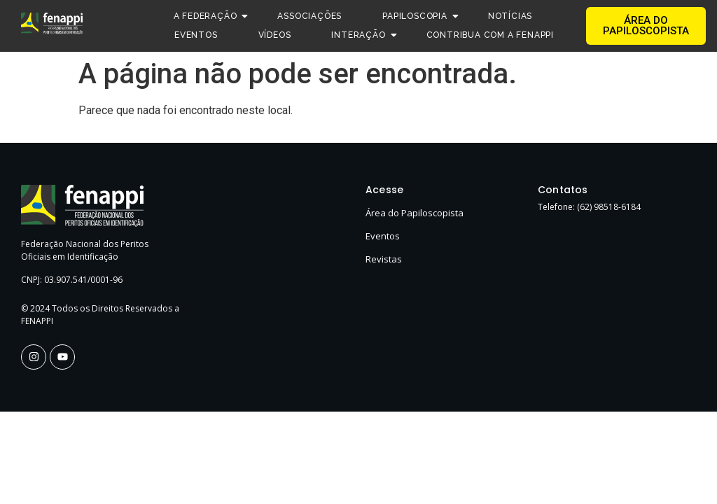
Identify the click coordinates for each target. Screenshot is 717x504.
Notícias (510, 16)
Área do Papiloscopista (415, 212)
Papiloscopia (419, 16)
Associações (309, 16)
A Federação (210, 16)
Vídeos (274, 35)
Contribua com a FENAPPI (490, 35)
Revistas (384, 259)
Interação (362, 35)
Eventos (196, 35)
